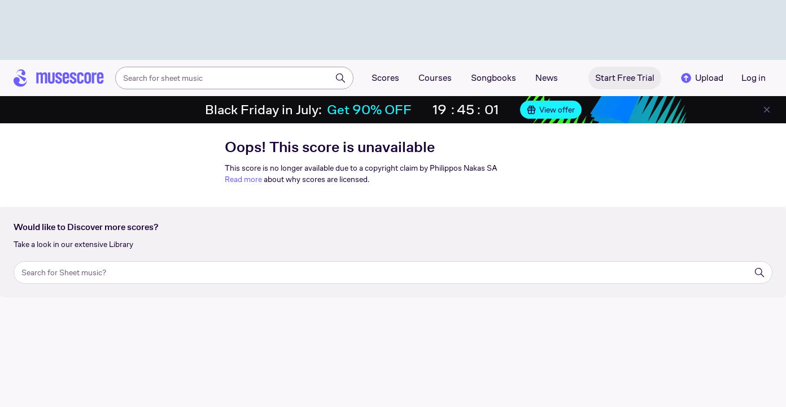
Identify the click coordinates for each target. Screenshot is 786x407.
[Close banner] (767, 109)
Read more (243, 179)
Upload (701, 78)
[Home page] (59, 78)
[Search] (340, 78)
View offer (551, 109)
